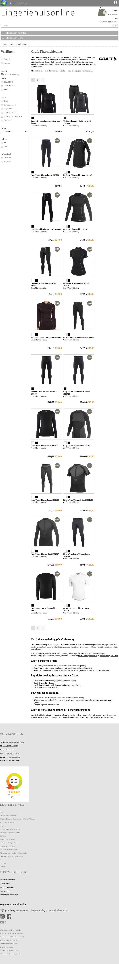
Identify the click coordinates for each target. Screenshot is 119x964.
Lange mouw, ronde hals (11, 116)
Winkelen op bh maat (7, 822)
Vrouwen (5, 59)
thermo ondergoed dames (87, 656)
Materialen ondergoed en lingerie (11, 933)
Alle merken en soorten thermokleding (45, 71)
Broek (4, 101)
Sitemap (3, 863)
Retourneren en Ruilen (7, 839)
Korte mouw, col (8, 105)
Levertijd (3, 836)
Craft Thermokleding (18, 44)
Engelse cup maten (6, 947)
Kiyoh (14, 797)
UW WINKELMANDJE (107, 22)
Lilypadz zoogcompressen (9, 950)
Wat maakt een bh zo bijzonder (10, 930)
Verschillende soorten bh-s (9, 940)
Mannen (5, 63)
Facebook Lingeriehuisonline (10, 832)
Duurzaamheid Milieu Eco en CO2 (12, 937)
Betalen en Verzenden (7, 846)
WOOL (5, 89)
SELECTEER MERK (12, 38)
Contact (2, 866)
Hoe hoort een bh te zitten (9, 944)
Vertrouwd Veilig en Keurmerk (10, 843)
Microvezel (6, 158)
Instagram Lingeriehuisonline (10, 829)
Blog (1, 812)
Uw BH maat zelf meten (8, 815)
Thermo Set (6, 120)
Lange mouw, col (8, 112)
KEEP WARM (7, 86)
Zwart (4, 146)
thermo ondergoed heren (109, 656)
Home (4, 44)
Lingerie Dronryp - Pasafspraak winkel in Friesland (17, 819)
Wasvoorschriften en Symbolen (10, 954)
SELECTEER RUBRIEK (14, 33)
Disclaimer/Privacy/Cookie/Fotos (11, 856)
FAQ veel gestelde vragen (9, 849)
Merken (2, 860)
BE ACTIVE (7, 82)
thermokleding (97, 653)
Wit (3, 143)
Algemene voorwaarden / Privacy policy (13, 853)
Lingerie (3, 826)
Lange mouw (7, 109)
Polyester (5, 162)
